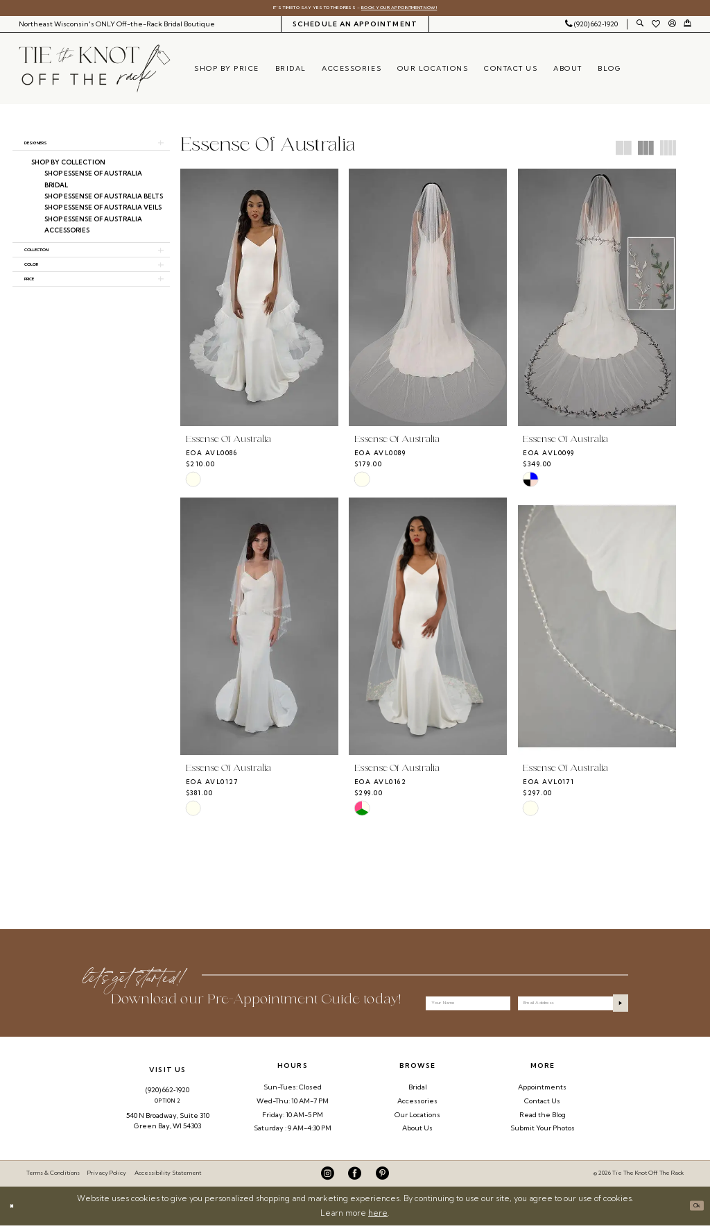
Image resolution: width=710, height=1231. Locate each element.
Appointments (542, 1092)
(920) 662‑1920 (167, 1095)
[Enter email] (573, 1005)
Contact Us (542, 1106)
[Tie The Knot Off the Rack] (95, 71)
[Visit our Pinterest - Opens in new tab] (382, 1179)
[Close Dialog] (14, 1211)
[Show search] (640, 27)
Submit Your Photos (542, 1134)
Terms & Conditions (53, 1178)
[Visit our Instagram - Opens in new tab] (327, 1179)
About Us (417, 1134)
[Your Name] (468, 1005)
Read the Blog (542, 1120)
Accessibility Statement (168, 1178)
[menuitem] (116, 27)
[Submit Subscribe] (616, 1005)
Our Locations (417, 1120)
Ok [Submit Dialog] (692, 1211)
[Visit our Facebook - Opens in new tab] (354, 1179)
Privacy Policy (106, 1178)
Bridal (417, 1092)
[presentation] (259, 301)
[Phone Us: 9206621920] (592, 27)
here (378, 1218)
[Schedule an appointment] (355, 27)
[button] (671, 27)
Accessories (417, 1106)
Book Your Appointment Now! (426, 9)
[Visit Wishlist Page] (656, 27)
